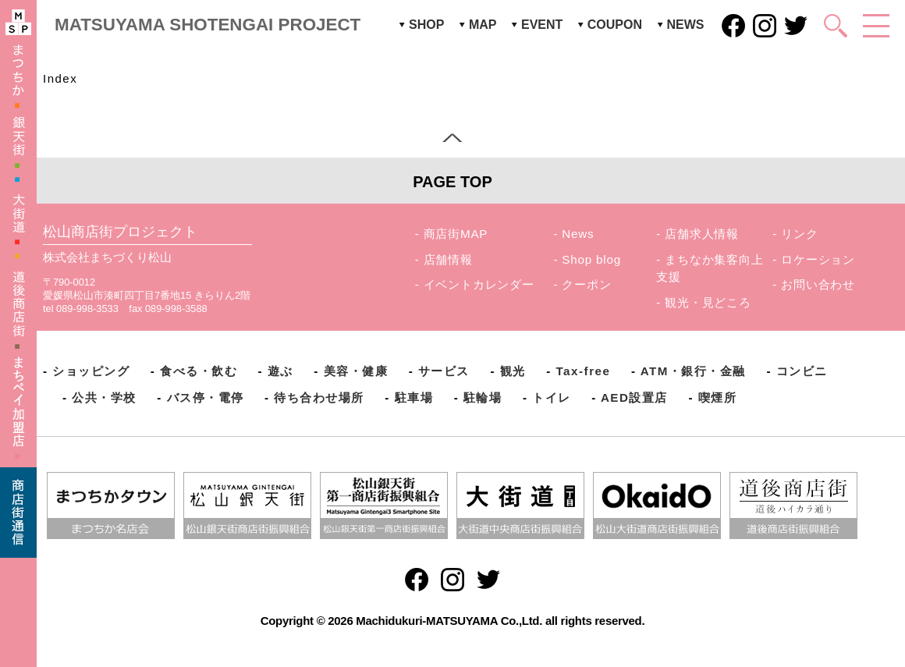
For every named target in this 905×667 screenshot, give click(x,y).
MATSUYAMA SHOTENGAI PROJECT (207, 24)
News (578, 233)
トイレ (551, 397)
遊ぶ (280, 371)
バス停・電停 (205, 397)
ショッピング (91, 371)
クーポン (586, 284)
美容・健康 (356, 371)
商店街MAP (456, 233)
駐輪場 (482, 397)
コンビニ (802, 371)
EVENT (542, 24)
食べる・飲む (198, 371)
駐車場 (414, 397)
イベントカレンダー (479, 284)
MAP (483, 24)
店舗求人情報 (702, 233)
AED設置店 (634, 397)
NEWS (685, 24)
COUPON (614, 24)
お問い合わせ (818, 284)
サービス (444, 371)
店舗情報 (448, 259)
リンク (799, 233)
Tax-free (582, 371)
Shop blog (591, 259)
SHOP (426, 24)
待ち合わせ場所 (319, 397)
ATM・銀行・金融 (693, 371)
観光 (513, 371)
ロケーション (818, 259)
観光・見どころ (708, 302)
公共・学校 (104, 397)
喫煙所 (717, 397)
